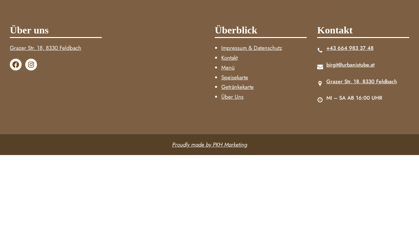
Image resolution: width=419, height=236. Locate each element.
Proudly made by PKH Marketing (209, 144)
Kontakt (229, 58)
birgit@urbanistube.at (350, 65)
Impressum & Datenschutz (251, 48)
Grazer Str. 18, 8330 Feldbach (45, 48)
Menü (228, 67)
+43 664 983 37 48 (349, 48)
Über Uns (232, 97)
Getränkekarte (237, 87)
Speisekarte (234, 77)
